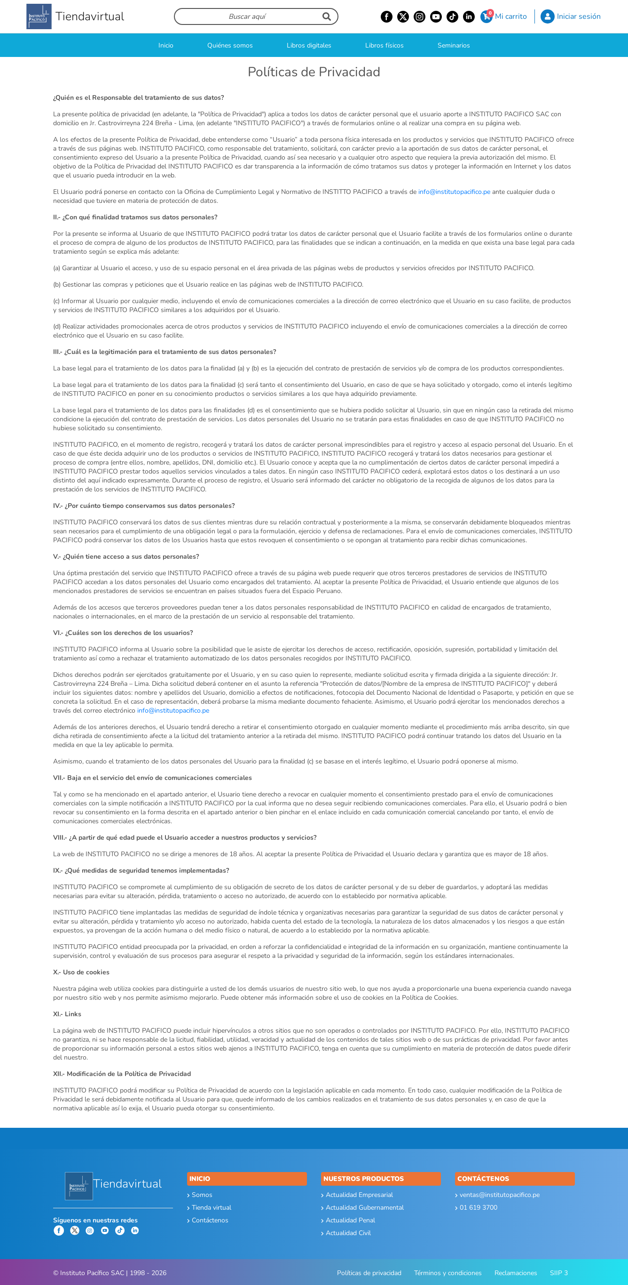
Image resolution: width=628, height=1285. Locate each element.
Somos (199, 1194)
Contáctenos (207, 1220)
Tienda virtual (209, 1207)
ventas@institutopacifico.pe (497, 1194)
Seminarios (454, 45)
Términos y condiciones (448, 1273)
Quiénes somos (230, 45)
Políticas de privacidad (369, 1273)
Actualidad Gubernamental (362, 1207)
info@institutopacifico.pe (454, 191)
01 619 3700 (476, 1207)
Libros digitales (309, 45)
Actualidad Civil (346, 1233)
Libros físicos (384, 45)
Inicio (165, 45)
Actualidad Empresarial (357, 1194)
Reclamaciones (516, 1273)
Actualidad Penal (348, 1220)
